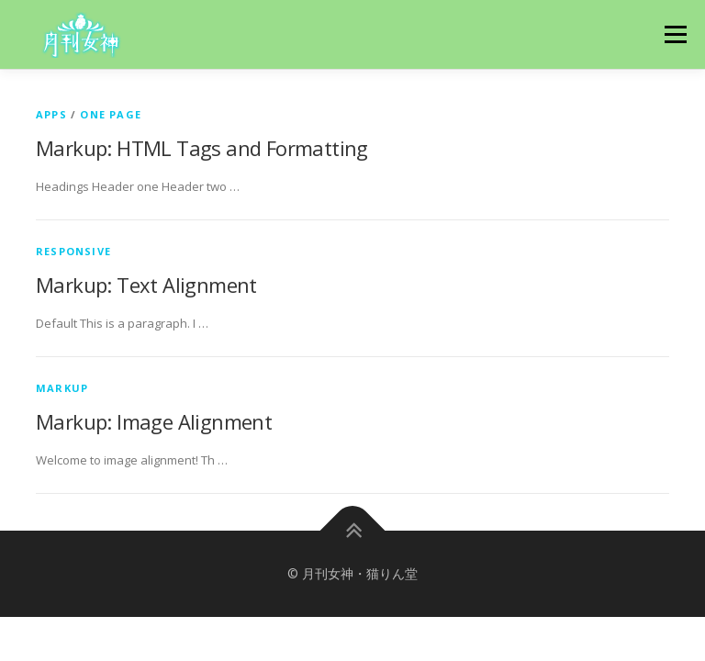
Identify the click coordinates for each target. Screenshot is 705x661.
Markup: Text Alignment (146, 284)
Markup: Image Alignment (154, 421)
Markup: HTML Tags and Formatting (202, 148)
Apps (51, 114)
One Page (110, 114)
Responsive (73, 251)
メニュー (675, 34)
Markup (62, 388)
